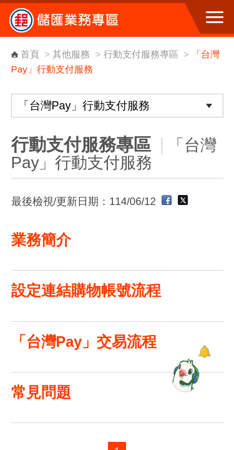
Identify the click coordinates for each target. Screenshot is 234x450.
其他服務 (71, 54)
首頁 (30, 54)
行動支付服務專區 (142, 54)
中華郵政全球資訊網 (78, 20)
